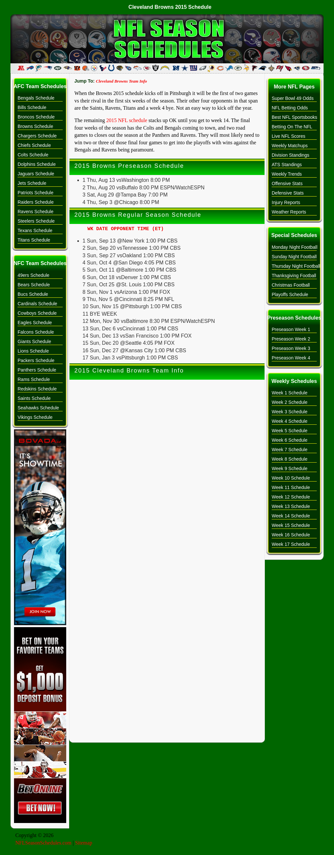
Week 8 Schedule (289, 459)
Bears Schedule (34, 284)
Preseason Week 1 (291, 329)
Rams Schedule (34, 379)
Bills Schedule (32, 107)
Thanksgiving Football (294, 275)
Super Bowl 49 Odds (292, 98)
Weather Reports (289, 211)
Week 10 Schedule (291, 478)
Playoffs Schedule (290, 294)
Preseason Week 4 (291, 357)
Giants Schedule (34, 341)
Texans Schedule (35, 230)
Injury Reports (286, 202)
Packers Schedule (36, 360)
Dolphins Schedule (37, 164)
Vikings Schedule (35, 417)
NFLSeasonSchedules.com (43, 843)
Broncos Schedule (36, 116)
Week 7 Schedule (289, 449)
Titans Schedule (34, 240)
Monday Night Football (294, 247)
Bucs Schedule (33, 294)
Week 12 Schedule (291, 496)
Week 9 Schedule (289, 468)
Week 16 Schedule (291, 534)
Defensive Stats (288, 193)
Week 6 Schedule (289, 440)
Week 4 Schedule (289, 421)
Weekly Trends (287, 174)
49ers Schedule (33, 275)
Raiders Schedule (36, 202)
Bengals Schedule (36, 98)
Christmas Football (291, 285)
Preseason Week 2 (291, 338)
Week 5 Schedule (289, 430)
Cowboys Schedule (37, 313)
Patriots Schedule (35, 192)
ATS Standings (287, 164)
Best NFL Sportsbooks (294, 117)
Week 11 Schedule (291, 487)
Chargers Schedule (37, 135)
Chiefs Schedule (34, 145)
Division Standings (290, 155)
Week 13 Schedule (291, 506)
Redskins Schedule (37, 388)
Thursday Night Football (296, 266)
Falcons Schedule (36, 332)
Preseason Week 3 (291, 348)
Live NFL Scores (288, 136)
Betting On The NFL (292, 126)
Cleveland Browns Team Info (121, 81)
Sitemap (83, 843)
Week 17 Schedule (291, 544)
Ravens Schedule (35, 211)
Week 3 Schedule (289, 411)
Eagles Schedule (35, 322)
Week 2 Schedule (289, 402)
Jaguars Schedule (36, 173)
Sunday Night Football (294, 256)
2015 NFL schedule (126, 120)
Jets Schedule (32, 183)
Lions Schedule (33, 351)
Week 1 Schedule (289, 392)
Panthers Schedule (37, 369)
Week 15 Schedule (291, 525)
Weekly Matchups (290, 145)
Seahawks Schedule (38, 407)
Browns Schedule (35, 126)
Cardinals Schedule (37, 303)
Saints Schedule (34, 398)
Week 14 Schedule (291, 515)
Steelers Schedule (36, 221)
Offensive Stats (287, 183)
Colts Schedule (33, 154)
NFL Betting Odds (290, 107)
